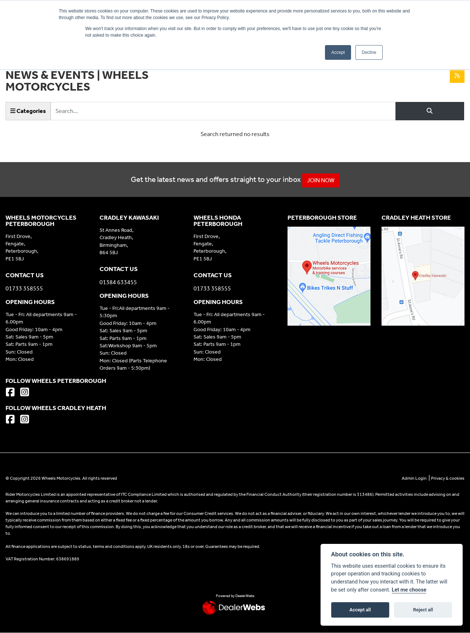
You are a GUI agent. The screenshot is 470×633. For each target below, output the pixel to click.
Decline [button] (369, 52)
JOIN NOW (325, 180)
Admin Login (414, 478)
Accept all (360, 609)
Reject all (423, 609)
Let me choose (409, 590)
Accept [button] (338, 52)
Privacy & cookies (447, 478)
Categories (28, 110)
